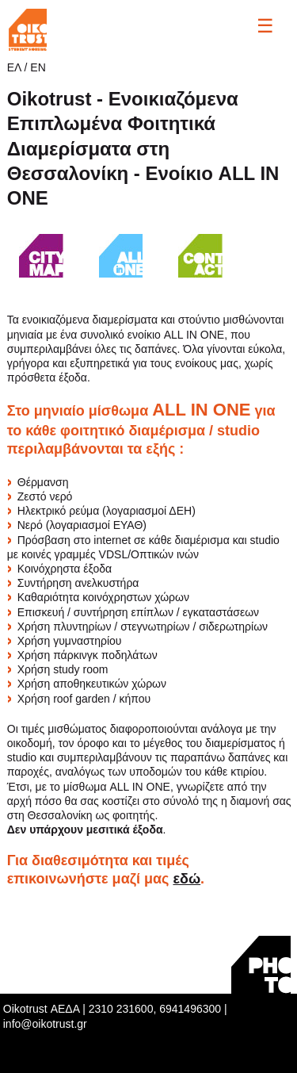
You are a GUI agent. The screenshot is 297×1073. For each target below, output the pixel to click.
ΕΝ (37, 67)
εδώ (186, 879)
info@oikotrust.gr (45, 1023)
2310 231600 (121, 1008)
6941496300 (190, 1008)
